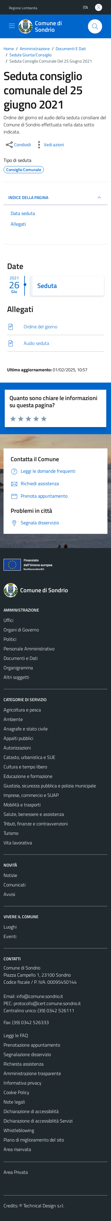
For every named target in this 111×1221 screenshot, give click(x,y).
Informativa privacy (22, 1082)
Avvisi (9, 894)
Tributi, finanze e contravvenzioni (36, 823)
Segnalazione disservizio (27, 1054)
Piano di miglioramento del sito (34, 1139)
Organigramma (18, 667)
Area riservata (17, 1149)
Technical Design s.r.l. (43, 1205)
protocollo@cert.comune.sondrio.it (47, 1003)
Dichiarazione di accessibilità (31, 1111)
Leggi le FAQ (16, 1035)
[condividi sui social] (18, 144)
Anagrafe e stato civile (26, 728)
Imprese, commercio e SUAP (31, 795)
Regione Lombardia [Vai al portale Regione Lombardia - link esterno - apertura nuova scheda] (23, 8)
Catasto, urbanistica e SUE (29, 757)
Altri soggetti (16, 677)
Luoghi (10, 926)
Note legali (14, 1101)
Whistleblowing (19, 1130)
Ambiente (13, 719)
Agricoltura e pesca (22, 709)
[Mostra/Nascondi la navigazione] (11, 25)
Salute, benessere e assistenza (34, 814)
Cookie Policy (16, 1092)
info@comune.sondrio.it (40, 996)
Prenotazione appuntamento (32, 1044)
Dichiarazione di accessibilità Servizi (38, 1120)
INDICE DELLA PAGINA (55, 197)
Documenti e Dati (21, 658)
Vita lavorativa (18, 842)
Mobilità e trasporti (22, 804)
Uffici (8, 620)
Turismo (11, 833)
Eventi (10, 936)
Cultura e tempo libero (25, 766)
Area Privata (16, 1172)
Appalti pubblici (18, 738)
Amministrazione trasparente (32, 1073)
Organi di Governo (21, 629)
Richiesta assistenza (24, 1063)
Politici (10, 639)
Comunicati (14, 884)
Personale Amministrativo (29, 648)
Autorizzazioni (17, 747)
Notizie (10, 875)
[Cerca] (95, 26)
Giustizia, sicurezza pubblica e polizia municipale (50, 785)
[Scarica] (55, 326)
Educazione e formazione (28, 776)
